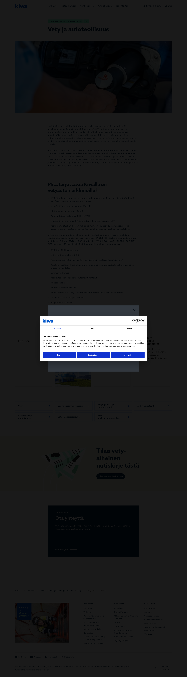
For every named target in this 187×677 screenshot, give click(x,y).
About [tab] (129, 329)
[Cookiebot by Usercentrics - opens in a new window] (134, 321)
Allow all (127, 355)
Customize (94, 355)
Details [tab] (93, 329)
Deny (59, 355)
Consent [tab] (57, 329)
